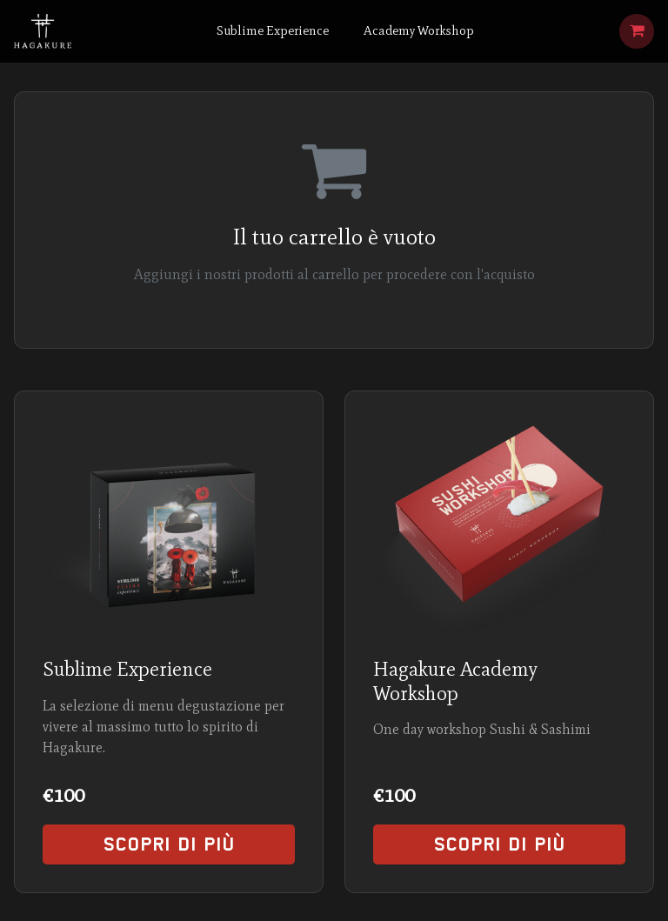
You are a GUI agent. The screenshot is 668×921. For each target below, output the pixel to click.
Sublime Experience (273, 30)
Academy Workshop (419, 30)
